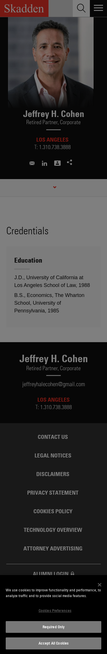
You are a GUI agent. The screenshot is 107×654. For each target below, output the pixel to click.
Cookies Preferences (55, 610)
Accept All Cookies (53, 643)
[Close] (99, 584)
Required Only (54, 627)
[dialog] (53, 614)
